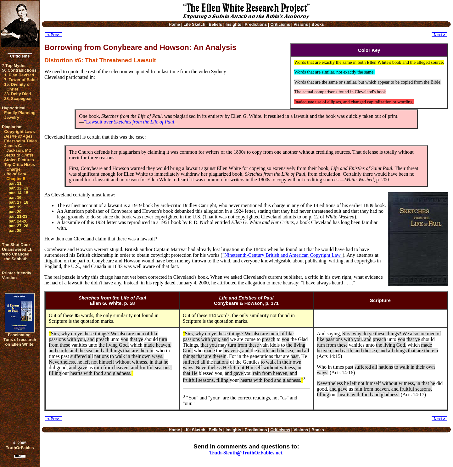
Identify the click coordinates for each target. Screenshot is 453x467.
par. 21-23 (17, 216)
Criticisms (20, 56)
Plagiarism (12, 126)
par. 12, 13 (18, 188)
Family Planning (20, 112)
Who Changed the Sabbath (15, 256)
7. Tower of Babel (21, 79)
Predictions (256, 24)
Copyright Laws (19, 131)
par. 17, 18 (18, 202)
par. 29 (14, 230)
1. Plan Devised (19, 75)
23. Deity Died (17, 93)
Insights (233, 24)
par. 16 (14, 197)
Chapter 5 (15, 178)
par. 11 (14, 183)
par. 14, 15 (18, 192)
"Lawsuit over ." (130, 121)
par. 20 (14, 211)
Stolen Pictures (19, 159)
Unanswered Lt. (17, 249)
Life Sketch (194, 24)
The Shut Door (16, 244)
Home (174, 24)
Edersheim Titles (20, 141)
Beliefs (215, 24)
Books (317, 24)
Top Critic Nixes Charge (19, 167)
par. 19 (14, 207)
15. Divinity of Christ (17, 86)
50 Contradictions (19, 70)
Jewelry (11, 117)
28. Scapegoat (17, 98)
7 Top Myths (13, 65)
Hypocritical (13, 108)
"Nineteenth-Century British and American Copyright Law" (282, 255)
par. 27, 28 (18, 225)
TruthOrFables (20, 447)
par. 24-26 (17, 221)
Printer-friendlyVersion (16, 275)
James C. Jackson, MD (17, 148)
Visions (301, 24)
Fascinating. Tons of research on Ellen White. (19, 339)
